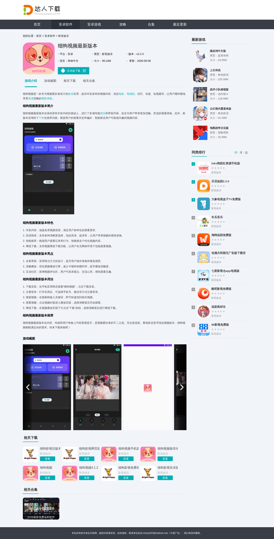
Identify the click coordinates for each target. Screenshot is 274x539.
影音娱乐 (63, 35)
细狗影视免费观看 (128, 467)
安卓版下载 (73, 70)
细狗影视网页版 (89, 448)
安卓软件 (65, 24)
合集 (151, 24)
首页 (37, 24)
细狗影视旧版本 (50, 448)
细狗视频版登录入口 (168, 448)
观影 (44, 98)
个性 (41, 117)
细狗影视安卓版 (168, 467)
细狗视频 (46, 467)
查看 (47, 458)
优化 (102, 113)
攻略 (122, 24)
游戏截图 (50, 80)
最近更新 (180, 24)
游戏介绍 (31, 80)
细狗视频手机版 (128, 448)
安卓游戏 (94, 24)
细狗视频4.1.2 (88, 467)
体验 (49, 98)
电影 (121, 93)
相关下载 (70, 80)
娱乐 (70, 93)
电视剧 (131, 93)
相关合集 (89, 80)
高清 (30, 98)
